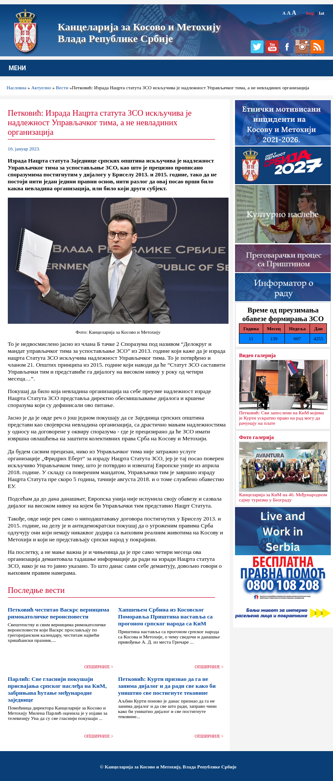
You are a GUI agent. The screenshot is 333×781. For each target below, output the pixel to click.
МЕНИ (17, 68)
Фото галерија (256, 437)
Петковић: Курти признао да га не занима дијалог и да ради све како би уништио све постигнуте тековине (166, 686)
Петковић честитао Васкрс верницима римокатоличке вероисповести (58, 613)
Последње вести (36, 590)
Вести (62, 87)
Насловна (16, 87)
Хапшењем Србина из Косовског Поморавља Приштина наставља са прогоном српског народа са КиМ (165, 616)
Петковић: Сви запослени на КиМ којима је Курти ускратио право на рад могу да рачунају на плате (281, 418)
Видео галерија (257, 355)
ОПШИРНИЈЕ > (99, 667)
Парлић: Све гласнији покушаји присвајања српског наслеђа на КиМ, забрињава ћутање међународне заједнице (57, 689)
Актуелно (41, 87)
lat (321, 13)
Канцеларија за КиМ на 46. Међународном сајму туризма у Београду (283, 497)
